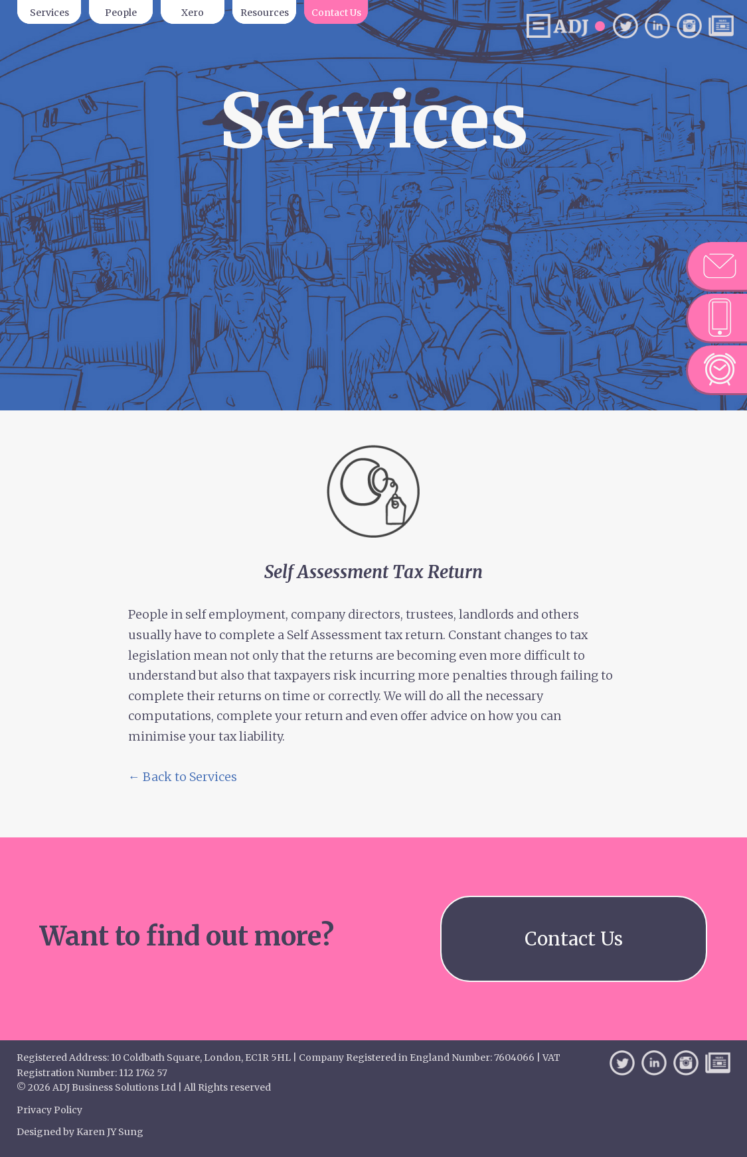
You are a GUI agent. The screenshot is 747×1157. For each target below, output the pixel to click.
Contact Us (336, 13)
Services (49, 13)
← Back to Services (182, 776)
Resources (264, 13)
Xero (192, 13)
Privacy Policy (49, 1110)
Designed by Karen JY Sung (80, 1132)
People (121, 13)
